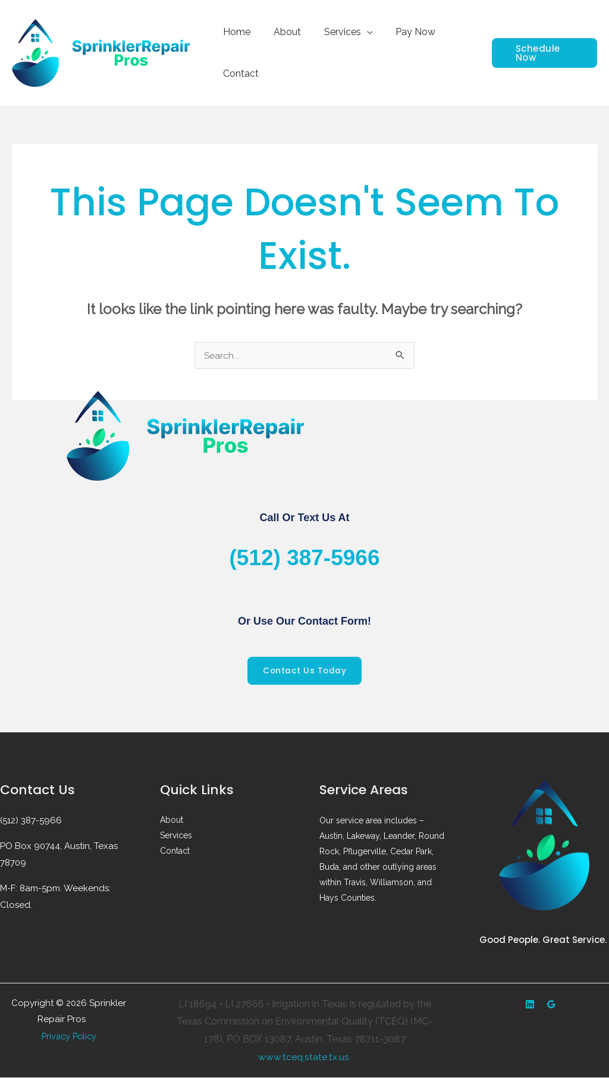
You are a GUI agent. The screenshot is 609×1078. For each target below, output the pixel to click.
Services (332, 31)
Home (235, 31)
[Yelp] (530, 1005)
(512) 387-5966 (304, 557)
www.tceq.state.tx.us (303, 1057)
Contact (239, 73)
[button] (541, 53)
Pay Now (402, 31)
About (281, 31)
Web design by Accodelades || (94, 1022)
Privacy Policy (69, 1036)
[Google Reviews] (551, 1005)
